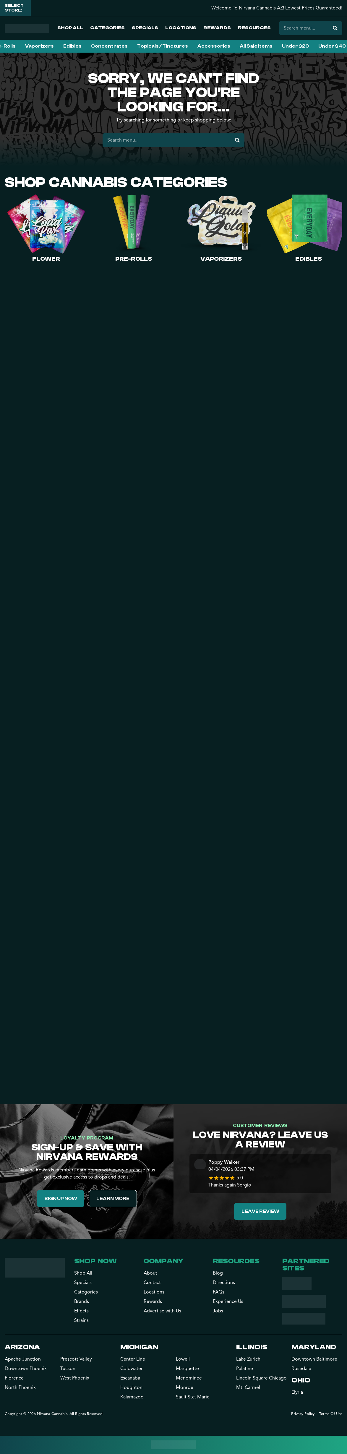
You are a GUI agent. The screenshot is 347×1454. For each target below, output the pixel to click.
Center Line (132, 1359)
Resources (254, 27)
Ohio (300, 1380)
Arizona (22, 1347)
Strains (81, 1320)
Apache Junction (23, 1359)
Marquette (187, 1369)
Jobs (218, 1311)
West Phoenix (74, 1378)
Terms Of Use (330, 1413)
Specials (145, 27)
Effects (81, 1311)
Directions (224, 1283)
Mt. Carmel (248, 1387)
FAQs (218, 1292)
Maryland (313, 1347)
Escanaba (130, 1378)
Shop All (70, 27)
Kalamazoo (132, 1397)
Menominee (189, 1378)
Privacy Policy (302, 1413)
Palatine (244, 1369)
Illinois (251, 1347)
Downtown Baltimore (314, 1359)
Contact (152, 1283)
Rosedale (301, 1369)
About (150, 1273)
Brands (81, 1301)
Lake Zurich (248, 1359)
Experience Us (228, 1301)
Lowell (183, 1359)
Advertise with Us (162, 1311)
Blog (218, 1273)
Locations (180, 27)
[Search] (335, 28)
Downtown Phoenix (26, 1369)
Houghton (131, 1387)
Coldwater (131, 1369)
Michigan (139, 1347)
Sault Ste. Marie (193, 1397)
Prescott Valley (76, 1359)
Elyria (297, 1392)
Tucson (67, 1369)
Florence (14, 1378)
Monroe (184, 1387)
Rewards (217, 27)
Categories (107, 27)
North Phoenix (20, 1387)
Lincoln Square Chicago (261, 1378)
